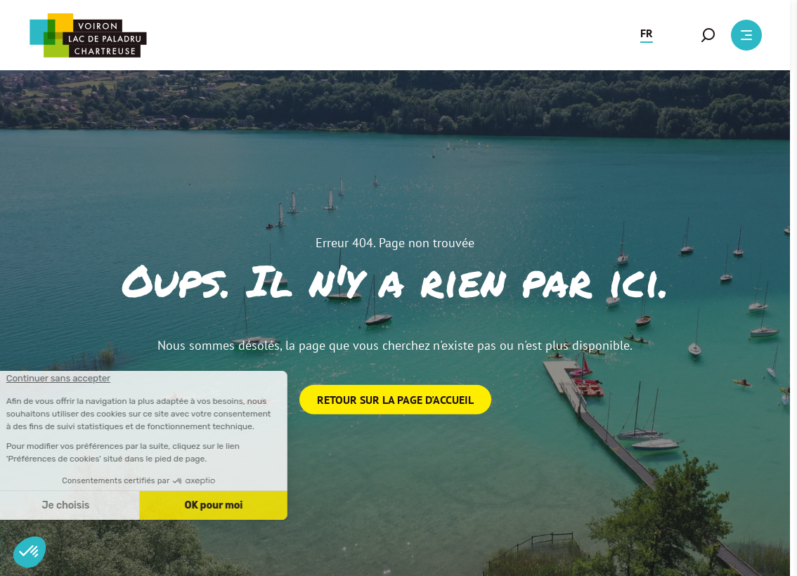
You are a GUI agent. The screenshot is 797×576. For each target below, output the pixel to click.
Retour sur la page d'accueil (395, 400)
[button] (646, 35)
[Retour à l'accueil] (88, 35)
